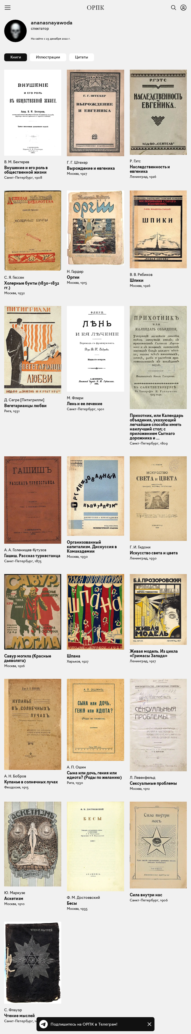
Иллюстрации (48, 57)
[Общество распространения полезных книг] (95, 7)
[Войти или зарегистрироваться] (183, 7)
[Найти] (172, 7)
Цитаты (81, 57)
